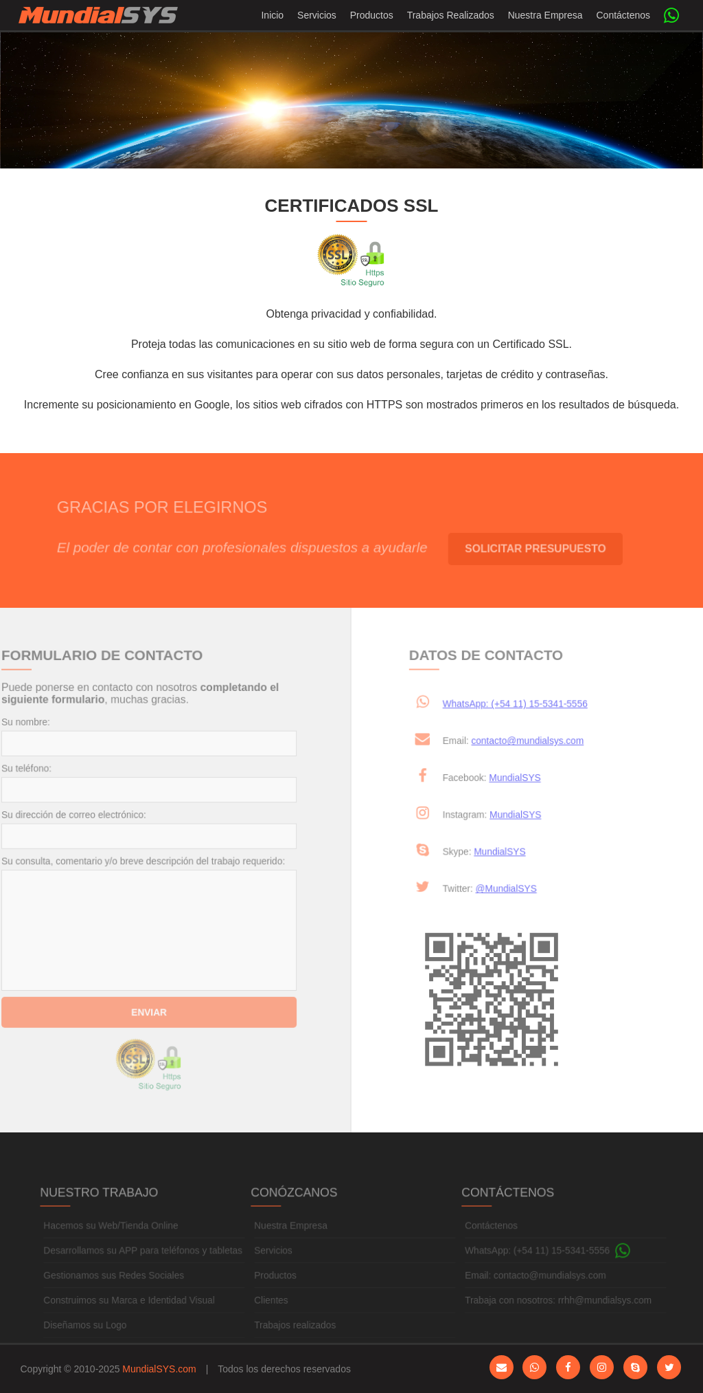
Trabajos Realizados (450, 15)
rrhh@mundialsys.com (602, 1311)
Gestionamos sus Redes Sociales (115, 1287)
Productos (371, 15)
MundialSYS (527, 778)
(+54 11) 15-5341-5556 (569, 1262)
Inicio (272, 15)
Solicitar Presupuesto (546, 547)
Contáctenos (624, 15)
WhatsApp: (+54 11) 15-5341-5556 (510, 705)
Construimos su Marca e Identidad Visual (131, 1311)
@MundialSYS (518, 888)
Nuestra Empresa (545, 15)
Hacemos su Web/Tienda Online (113, 1238)
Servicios (316, 15)
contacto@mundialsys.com (539, 741)
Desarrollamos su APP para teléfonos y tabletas (144, 1262)
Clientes (272, 1311)
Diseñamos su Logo (87, 1336)
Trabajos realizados (295, 1336)
